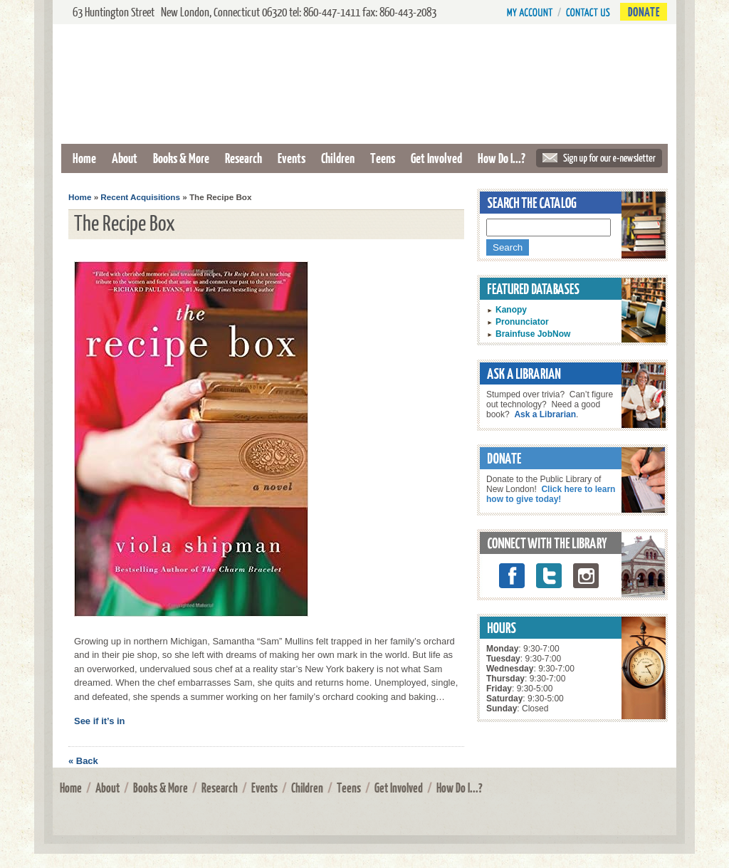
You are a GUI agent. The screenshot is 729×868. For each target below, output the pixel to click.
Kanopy (511, 310)
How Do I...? (501, 158)
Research (243, 158)
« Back (83, 760)
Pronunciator (522, 322)
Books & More (181, 158)
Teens (382, 158)
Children (338, 158)
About (124, 158)
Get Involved (436, 158)
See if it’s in (99, 721)
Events (291, 158)
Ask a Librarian (545, 414)
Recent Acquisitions (140, 197)
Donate (643, 11)
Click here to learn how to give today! (550, 494)
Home (84, 158)
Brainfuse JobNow (532, 334)
